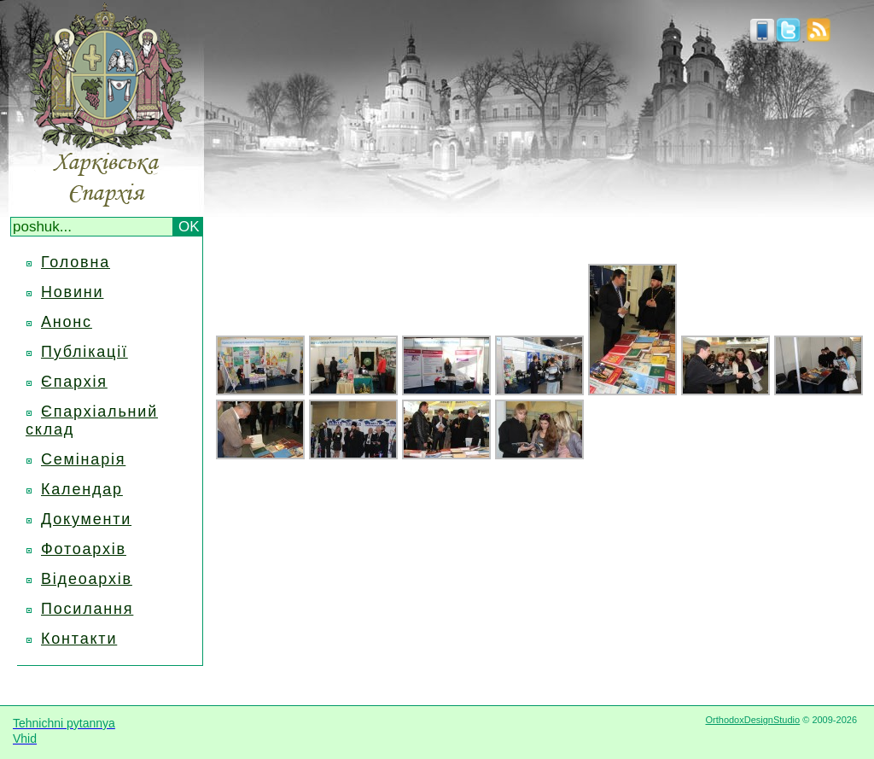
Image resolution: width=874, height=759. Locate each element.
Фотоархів (83, 549)
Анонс (66, 321)
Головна (75, 262)
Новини (72, 292)
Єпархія (74, 381)
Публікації (84, 351)
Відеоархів (86, 578)
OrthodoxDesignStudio (752, 720)
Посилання (87, 608)
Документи (86, 519)
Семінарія (83, 459)
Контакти (79, 638)
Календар (82, 489)
